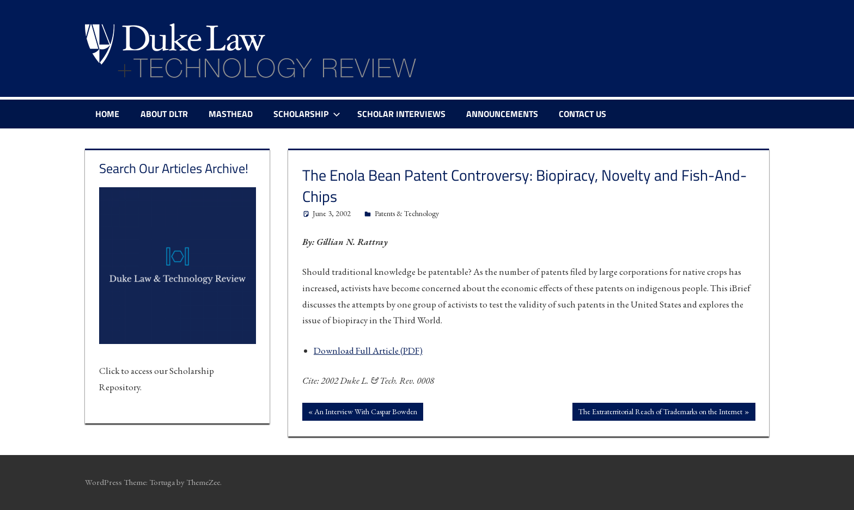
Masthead (231, 113)
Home (107, 113)
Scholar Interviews (401, 113)
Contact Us (582, 113)
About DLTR (164, 113)
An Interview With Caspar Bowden (365, 412)
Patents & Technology (407, 213)
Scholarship (306, 113)
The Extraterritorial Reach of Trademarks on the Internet (660, 412)
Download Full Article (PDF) (368, 351)
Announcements (502, 113)
